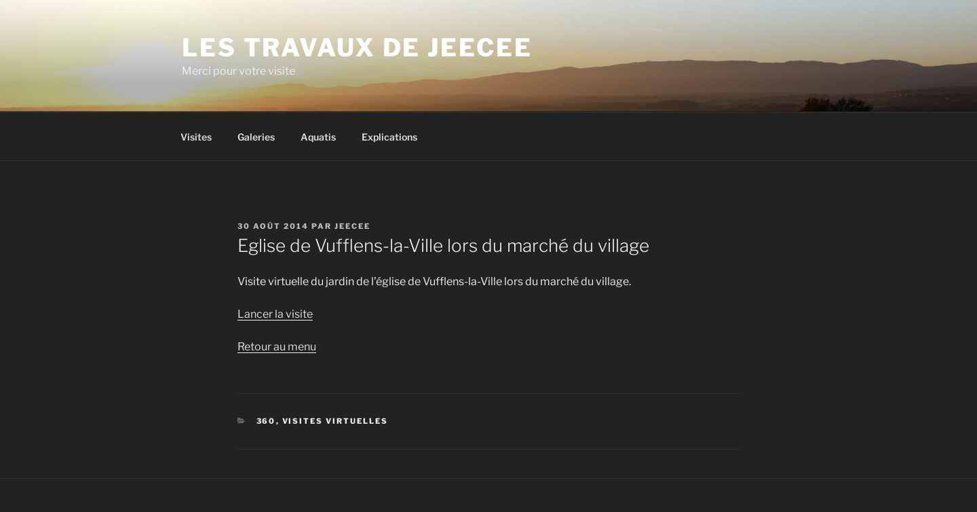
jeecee (352, 226)
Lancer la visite (275, 314)
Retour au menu (276, 346)
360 (266, 421)
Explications (389, 137)
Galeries (256, 137)
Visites (196, 137)
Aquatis (318, 137)
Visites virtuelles (335, 421)
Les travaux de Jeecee (357, 47)
